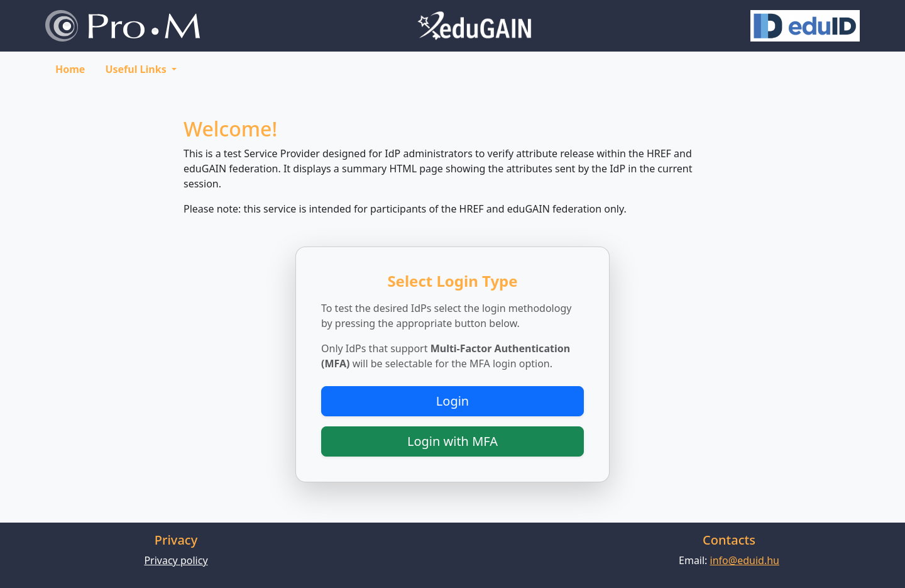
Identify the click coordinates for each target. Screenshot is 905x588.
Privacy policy (175, 560)
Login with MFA (452, 441)
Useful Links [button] (136, 69)
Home (70, 69)
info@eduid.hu (744, 560)
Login (452, 400)
